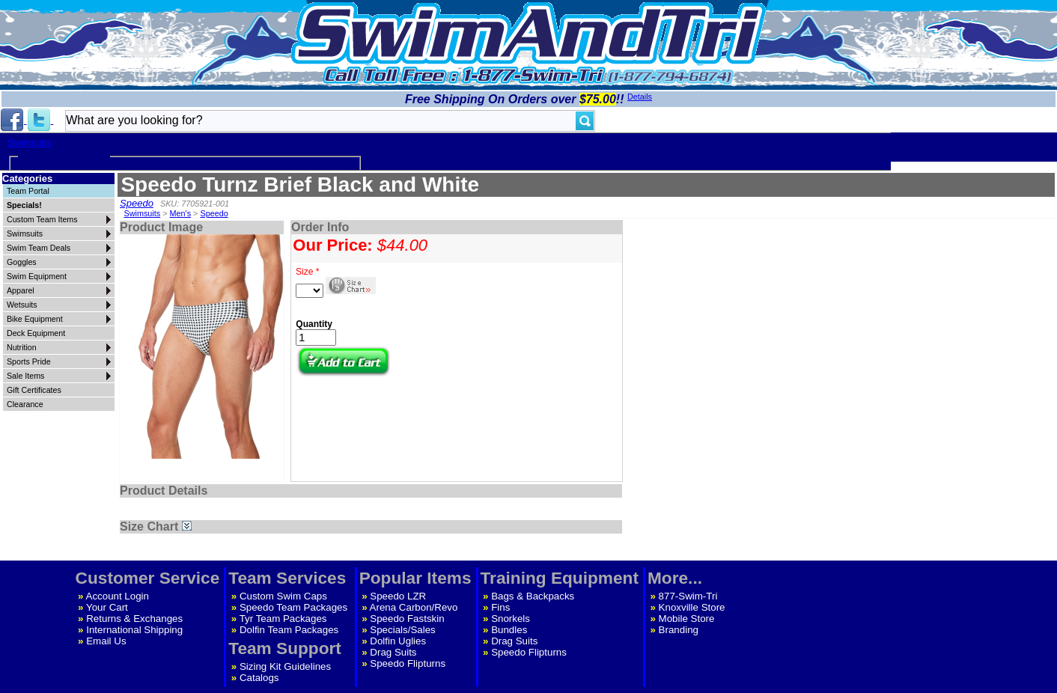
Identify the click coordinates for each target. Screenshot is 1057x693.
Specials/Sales (402, 629)
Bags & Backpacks (532, 596)
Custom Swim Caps (283, 596)
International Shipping (134, 629)
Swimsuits (29, 142)
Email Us (106, 641)
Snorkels (510, 618)
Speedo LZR (398, 596)
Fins (500, 607)
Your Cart (107, 607)
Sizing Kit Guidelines (285, 666)
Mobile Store (687, 618)
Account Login (117, 596)
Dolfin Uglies (398, 641)
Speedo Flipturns (407, 663)
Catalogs (259, 677)
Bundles (509, 629)
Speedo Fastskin (407, 618)
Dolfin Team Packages (289, 629)
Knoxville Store (692, 607)
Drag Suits (393, 652)
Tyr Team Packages (283, 618)
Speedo (136, 203)
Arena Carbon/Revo (414, 607)
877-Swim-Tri (688, 596)
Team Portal (28, 190)
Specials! (24, 205)
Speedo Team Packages (293, 607)
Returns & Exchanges (134, 618)
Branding (678, 629)
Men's (181, 213)
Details (639, 96)
